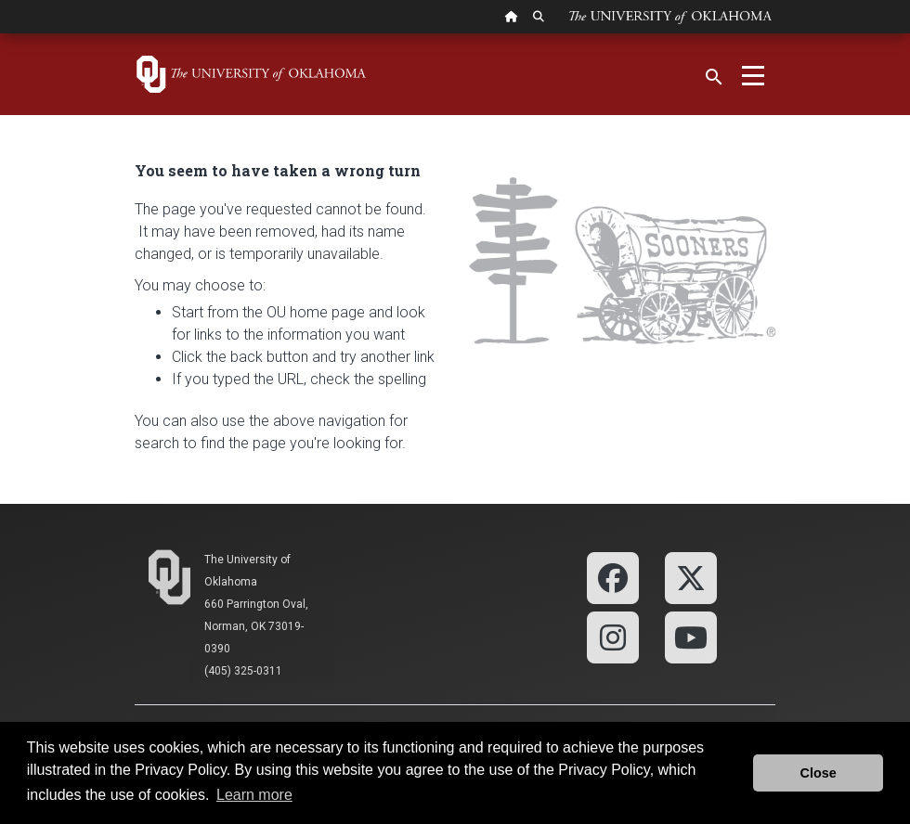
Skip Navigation (0, 33)
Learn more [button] (254, 795)
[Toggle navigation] (753, 74)
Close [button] (818, 773)
